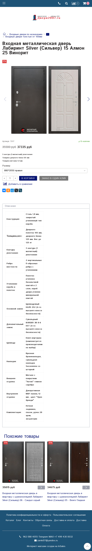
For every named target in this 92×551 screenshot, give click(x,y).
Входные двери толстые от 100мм (23, 36)
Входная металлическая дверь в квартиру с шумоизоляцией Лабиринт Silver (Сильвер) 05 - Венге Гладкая (67, 497)
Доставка (81, 520)
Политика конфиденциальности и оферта (28, 515)
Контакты (28, 520)
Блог (18, 520)
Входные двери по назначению (25, 34)
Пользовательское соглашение (69, 515)
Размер (6, 166)
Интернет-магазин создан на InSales (46, 546)
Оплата (46, 525)
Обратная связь (43, 520)
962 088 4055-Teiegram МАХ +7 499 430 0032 (47, 536)
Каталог (10, 520)
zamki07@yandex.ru (47, 540)
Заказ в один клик (54, 178)
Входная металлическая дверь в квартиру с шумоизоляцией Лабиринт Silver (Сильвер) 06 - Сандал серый (22, 497)
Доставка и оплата (64, 520)
